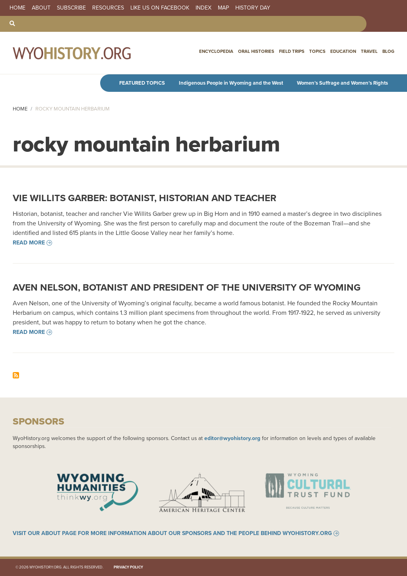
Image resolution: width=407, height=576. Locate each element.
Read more (29, 243)
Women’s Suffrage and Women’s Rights (342, 83)
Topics (317, 51)
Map (223, 8)
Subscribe (71, 8)
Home (17, 8)
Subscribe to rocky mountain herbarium (16, 375)
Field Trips (291, 51)
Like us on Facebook (159, 8)
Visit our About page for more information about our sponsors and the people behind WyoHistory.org (172, 533)
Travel (369, 51)
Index (203, 8)
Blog (388, 51)
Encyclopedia (216, 51)
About (41, 8)
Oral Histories (256, 51)
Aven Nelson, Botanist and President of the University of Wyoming (186, 287)
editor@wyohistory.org (232, 438)
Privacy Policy (128, 567)
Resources (108, 8)
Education (343, 51)
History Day (252, 8)
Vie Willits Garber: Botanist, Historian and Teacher (144, 198)
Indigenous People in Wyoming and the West (231, 83)
